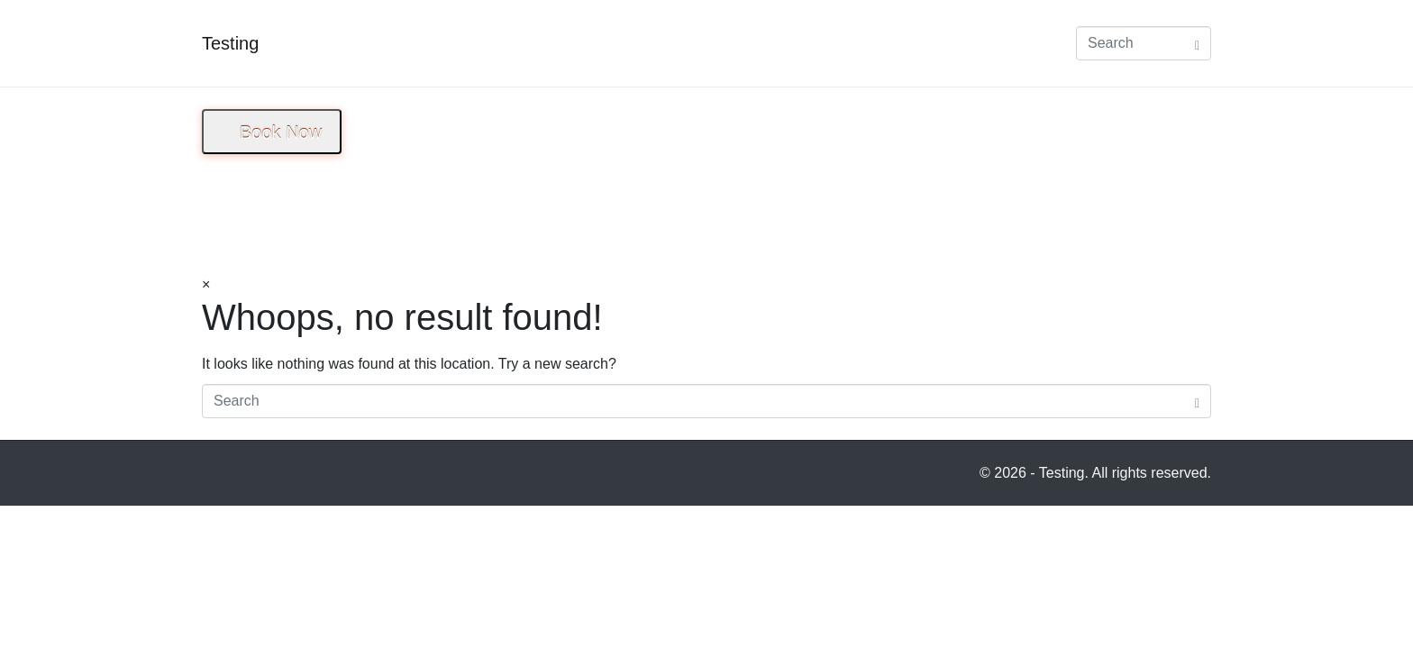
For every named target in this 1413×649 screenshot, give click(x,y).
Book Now (281, 132)
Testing (230, 43)
